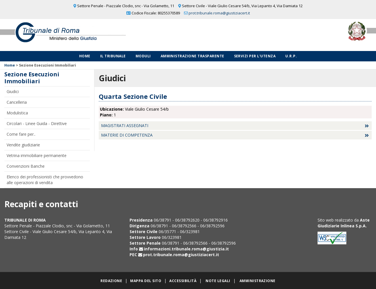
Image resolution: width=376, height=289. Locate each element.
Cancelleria (17, 102)
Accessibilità (182, 280)
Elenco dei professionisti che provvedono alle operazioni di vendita (45, 179)
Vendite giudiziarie (23, 145)
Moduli (143, 56)
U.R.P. (291, 56)
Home (84, 56)
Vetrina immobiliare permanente (37, 155)
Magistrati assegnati (124, 125)
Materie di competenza (127, 135)
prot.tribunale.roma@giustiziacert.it (219, 13)
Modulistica (17, 113)
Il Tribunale (113, 56)
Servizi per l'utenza (255, 56)
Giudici (13, 91)
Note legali (218, 280)
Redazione (111, 280)
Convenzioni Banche (26, 166)
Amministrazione (258, 280)
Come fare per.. (21, 134)
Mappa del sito (145, 280)
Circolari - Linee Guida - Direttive (37, 123)
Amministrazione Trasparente (192, 56)
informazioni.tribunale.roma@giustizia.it (186, 249)
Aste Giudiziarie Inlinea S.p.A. (344, 222)
